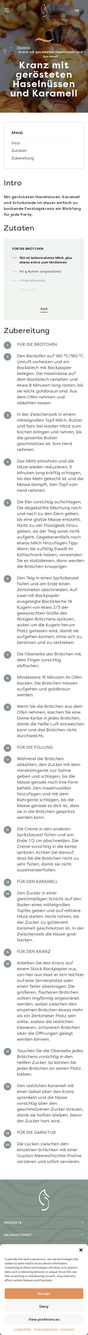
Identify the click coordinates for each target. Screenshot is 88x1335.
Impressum (67, 1329)
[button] (81, 1250)
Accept (44, 1294)
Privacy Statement (46, 1329)
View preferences (44, 1319)
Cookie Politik (22, 1329)
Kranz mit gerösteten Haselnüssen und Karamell (51, 54)
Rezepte (23, 48)
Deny (44, 1306)
